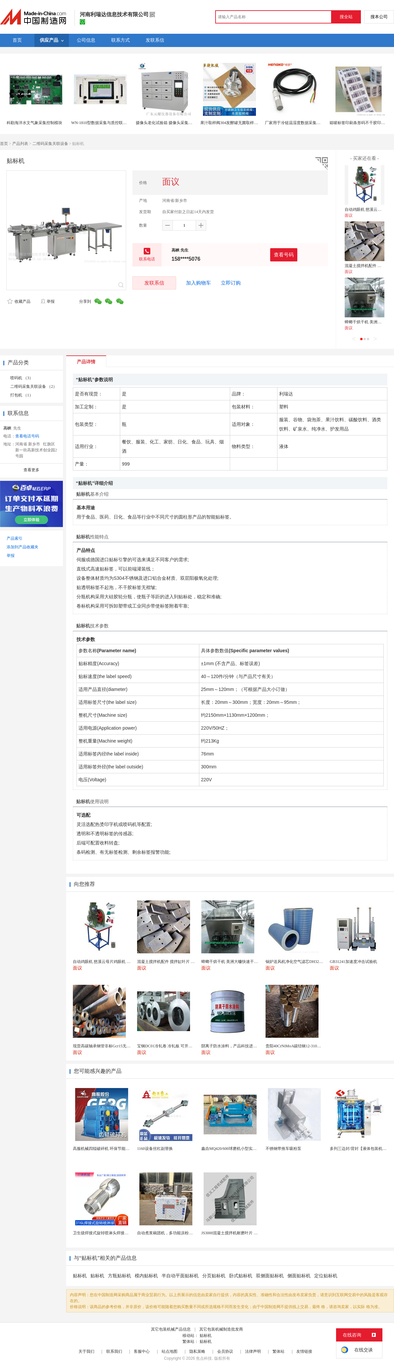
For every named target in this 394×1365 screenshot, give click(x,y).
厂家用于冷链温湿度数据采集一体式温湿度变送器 (308, 122)
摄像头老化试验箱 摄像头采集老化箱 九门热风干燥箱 (182, 122)
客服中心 (142, 1351)
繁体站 (278, 1351)
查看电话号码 (27, 436)
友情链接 (304, 1351)
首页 (4, 143)
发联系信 (154, 283)
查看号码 (284, 254)
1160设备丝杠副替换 (155, 1148)
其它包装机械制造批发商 (221, 1329)
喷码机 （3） (21, 378)
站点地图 (169, 1351)
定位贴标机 (325, 1275)
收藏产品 (18, 301)
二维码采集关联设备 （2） (33, 386)
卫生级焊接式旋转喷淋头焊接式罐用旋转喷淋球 (114, 1233)
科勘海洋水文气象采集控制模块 (34, 122)
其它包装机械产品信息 (171, 1329)
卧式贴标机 (240, 1275)
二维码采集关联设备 (50, 143)
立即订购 (231, 283)
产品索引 (15, 538)
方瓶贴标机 (119, 1275)
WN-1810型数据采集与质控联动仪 (101, 122)
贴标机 (80, 1275)
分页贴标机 (213, 1275)
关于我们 (86, 1351)
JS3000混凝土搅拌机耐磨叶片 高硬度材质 (237, 1233)
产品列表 (20, 143)
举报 (47, 301)
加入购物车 (198, 283)
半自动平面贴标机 (180, 1275)
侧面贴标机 (299, 1275)
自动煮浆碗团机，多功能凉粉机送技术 (171, 1233)
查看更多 (31, 470)
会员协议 (225, 1351)
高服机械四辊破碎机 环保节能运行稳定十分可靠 (115, 1148)
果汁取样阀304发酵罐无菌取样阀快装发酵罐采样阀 (245, 122)
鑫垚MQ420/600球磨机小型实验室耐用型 (236, 1148)
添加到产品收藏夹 (22, 547)
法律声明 (253, 1351)
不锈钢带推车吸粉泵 (283, 1148)
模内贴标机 (146, 1275)
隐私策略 (197, 1351)
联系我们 (114, 1351)
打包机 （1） (21, 395)
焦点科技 (204, 1358)
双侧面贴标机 (270, 1275)
